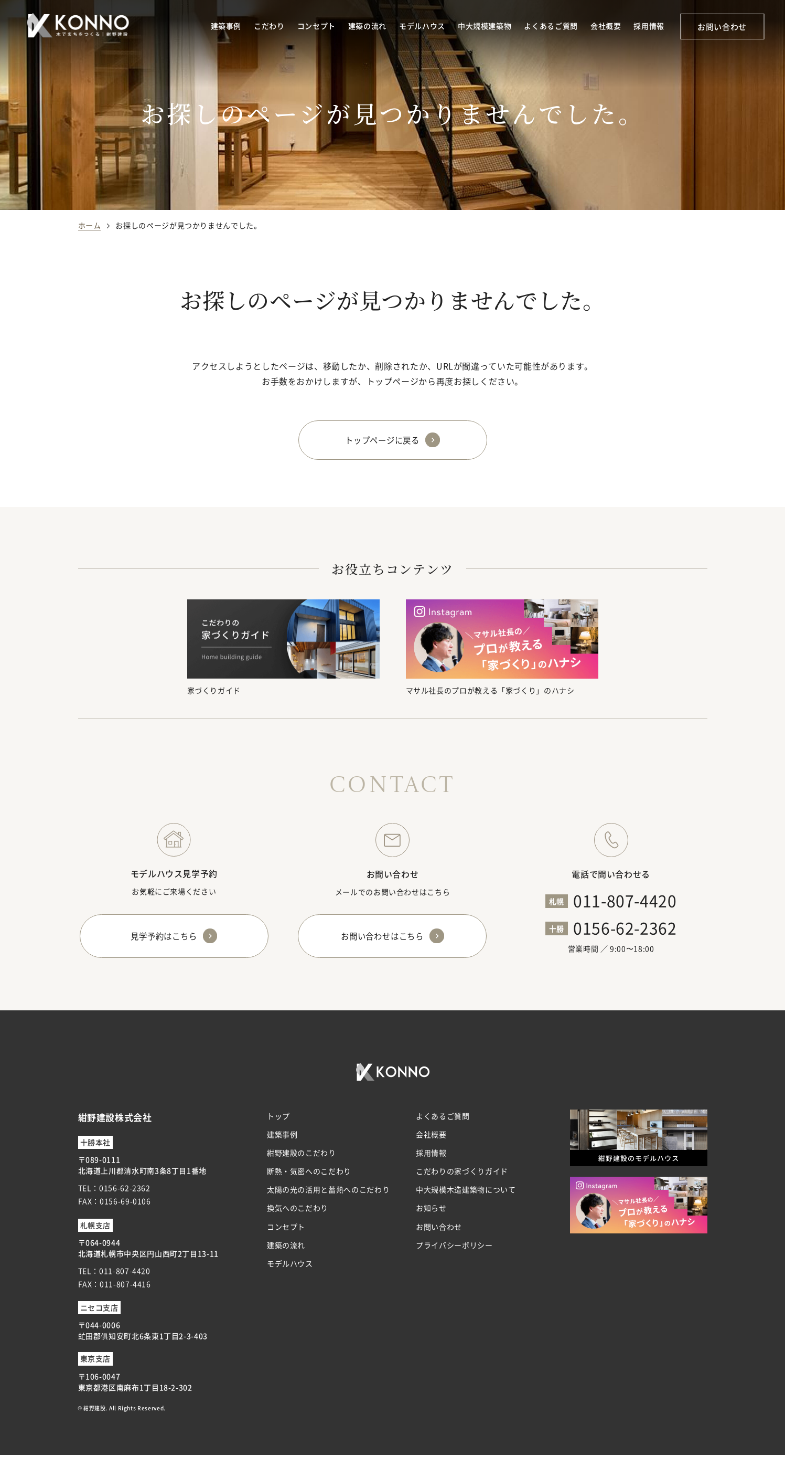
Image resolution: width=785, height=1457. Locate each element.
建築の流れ (367, 25)
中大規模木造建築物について (465, 1192)
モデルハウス (422, 25)
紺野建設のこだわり (301, 1155)
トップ (278, 1118)
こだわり (269, 25)
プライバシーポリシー (454, 1247)
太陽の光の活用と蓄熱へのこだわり (328, 1192)
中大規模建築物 (484, 25)
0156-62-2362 (625, 927)
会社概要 (605, 25)
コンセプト (316, 25)
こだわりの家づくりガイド (462, 1173)
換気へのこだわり (297, 1210)
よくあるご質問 (550, 25)
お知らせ (431, 1210)
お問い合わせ (722, 26)
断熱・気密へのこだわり (309, 1173)
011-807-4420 (625, 900)
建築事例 (226, 25)
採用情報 (648, 25)
